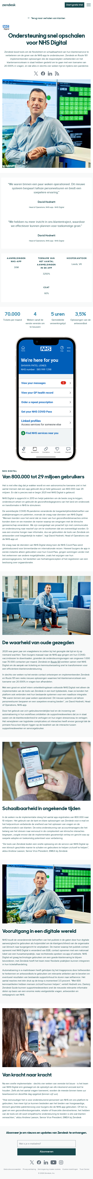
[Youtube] (53, 1162)
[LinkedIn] (46, 1162)
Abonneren (46, 1151)
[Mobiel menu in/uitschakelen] (89, 5)
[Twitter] (32, 1162)
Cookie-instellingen (70, 1169)
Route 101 (55, 661)
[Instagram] (61, 1162)
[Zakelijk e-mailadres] (46, 1143)
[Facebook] (39, 1162)
